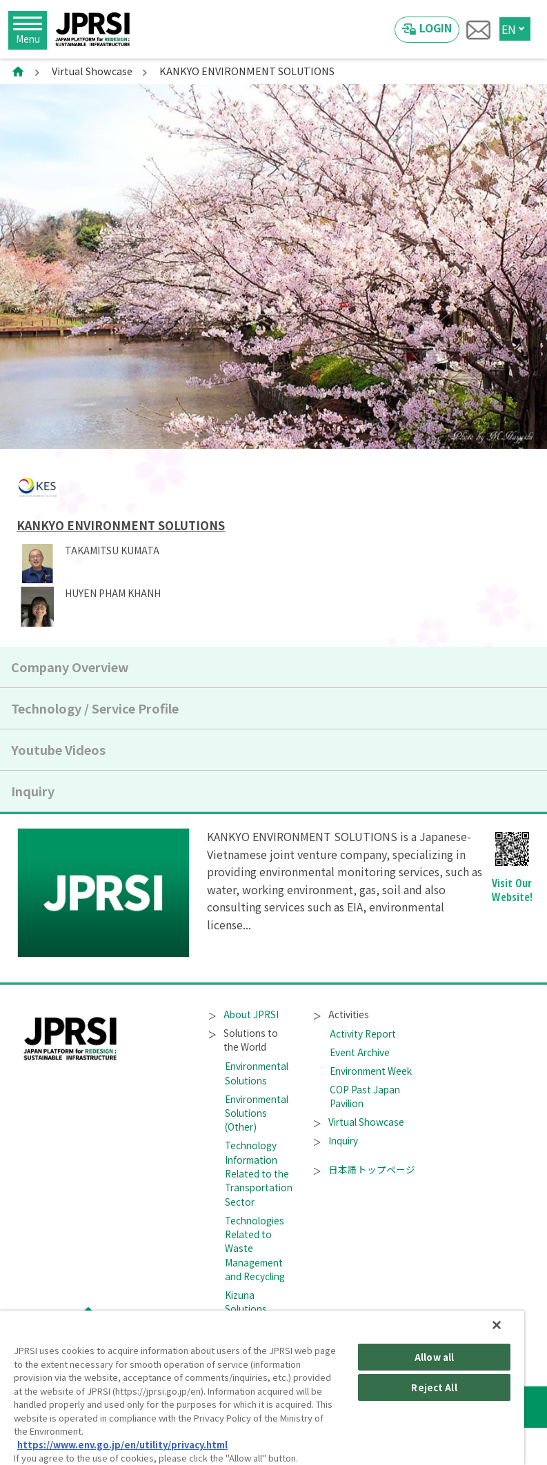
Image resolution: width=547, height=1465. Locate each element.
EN (508, 29)
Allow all (434, 1357)
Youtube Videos (58, 749)
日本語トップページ (364, 1169)
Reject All (434, 1387)
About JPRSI (243, 1014)
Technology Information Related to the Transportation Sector (258, 1173)
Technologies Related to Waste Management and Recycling (255, 1248)
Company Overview (70, 667)
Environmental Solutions (256, 1073)
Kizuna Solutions (246, 1301)
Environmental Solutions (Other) (256, 1113)
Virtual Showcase (92, 70)
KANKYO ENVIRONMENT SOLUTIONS (121, 525)
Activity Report (363, 1033)
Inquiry (32, 791)
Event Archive (360, 1052)
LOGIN (435, 27)
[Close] (497, 1325)
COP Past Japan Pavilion (365, 1096)
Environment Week (371, 1071)
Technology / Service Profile (95, 708)
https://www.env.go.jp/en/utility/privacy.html (122, 1444)
